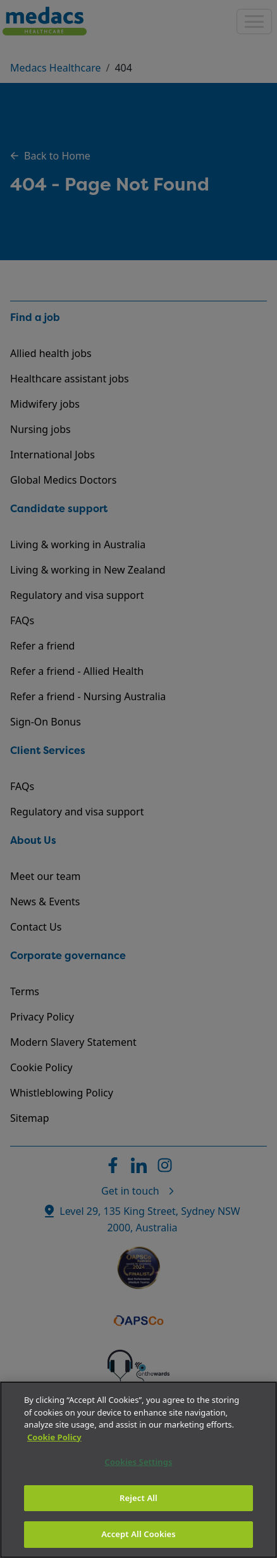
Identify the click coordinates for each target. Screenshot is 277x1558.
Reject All (138, 1498)
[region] (138, 1469)
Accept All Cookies (138, 1534)
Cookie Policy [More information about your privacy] (54, 1437)
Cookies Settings (139, 1461)
